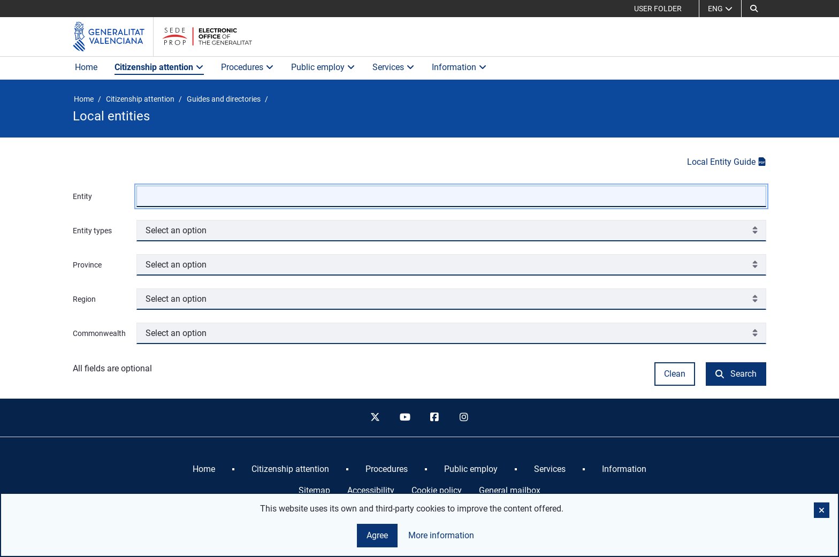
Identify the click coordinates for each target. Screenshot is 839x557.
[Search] (754, 9)
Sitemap (314, 490)
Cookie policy (436, 490)
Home (86, 67)
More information (441, 535)
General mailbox (509, 490)
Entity (82, 196)
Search (736, 374)
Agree (377, 535)
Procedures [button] (247, 67)
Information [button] (459, 67)
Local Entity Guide (726, 162)
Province (87, 265)
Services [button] (393, 67)
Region (84, 299)
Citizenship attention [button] (159, 67)
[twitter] (375, 418)
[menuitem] (204, 469)
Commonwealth (99, 333)
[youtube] (404, 418)
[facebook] (434, 418)
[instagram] (464, 418)
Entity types (92, 230)
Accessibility (370, 490)
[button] (821, 510)
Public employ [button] (323, 67)
